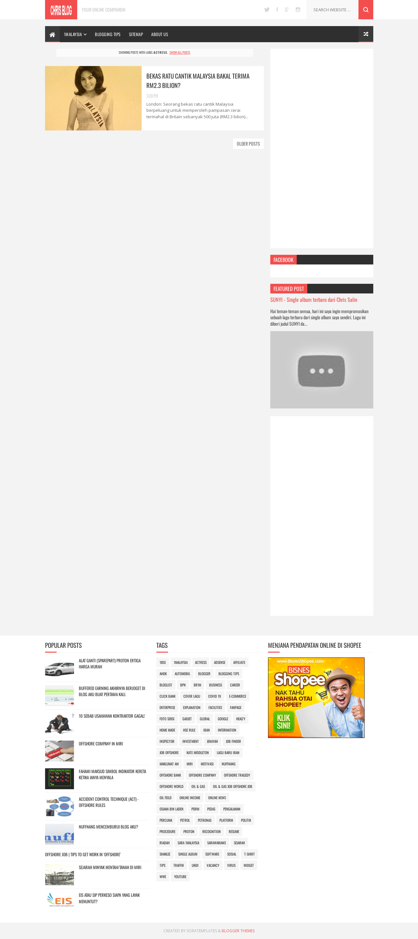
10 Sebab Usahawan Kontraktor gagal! (112, 716)
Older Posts (248, 143)
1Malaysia (73, 34)
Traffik (178, 865)
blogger (204, 673)
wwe (163, 876)
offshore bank (170, 775)
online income (190, 797)
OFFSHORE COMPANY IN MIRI (101, 743)
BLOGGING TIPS (108, 34)
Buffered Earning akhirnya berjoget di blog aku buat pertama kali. (112, 691)
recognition (211, 831)
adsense (219, 662)
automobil (182, 673)
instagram (298, 9)
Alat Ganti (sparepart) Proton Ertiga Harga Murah (110, 663)
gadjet (187, 718)
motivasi (207, 763)
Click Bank (167, 696)
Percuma (166, 820)
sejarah (239, 842)
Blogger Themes (238, 931)
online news (217, 797)
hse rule (189, 730)
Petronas (204, 820)
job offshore (169, 752)
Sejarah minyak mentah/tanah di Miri (110, 867)
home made (167, 730)
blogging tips (228, 673)
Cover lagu (191, 696)
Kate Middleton (198, 752)
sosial (231, 854)
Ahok (163, 673)
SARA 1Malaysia (188, 842)
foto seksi (167, 718)
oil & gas (198, 786)
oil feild (166, 797)
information (227, 730)
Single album (187, 854)
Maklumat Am (169, 763)
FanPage (235, 707)
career (235, 684)
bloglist (166, 684)
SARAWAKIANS (216, 842)
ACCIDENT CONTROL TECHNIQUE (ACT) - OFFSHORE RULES (109, 802)
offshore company (202, 775)
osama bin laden (171, 808)
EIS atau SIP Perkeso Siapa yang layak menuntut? (109, 898)
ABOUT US (159, 34)
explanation (191, 707)
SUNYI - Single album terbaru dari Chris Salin (313, 299)
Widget (249, 865)
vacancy (213, 865)
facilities (215, 707)
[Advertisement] (322, 148)
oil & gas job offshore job (232, 786)
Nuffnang (229, 763)
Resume (234, 831)
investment (190, 741)
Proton (188, 831)
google (287, 9)
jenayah (212, 741)
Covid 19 (214, 696)
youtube (180, 876)
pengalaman (231, 808)
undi (195, 865)
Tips (162, 865)
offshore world (171, 786)
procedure (167, 831)
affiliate (239, 662)
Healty (240, 718)
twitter (267, 9)
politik (246, 820)
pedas (211, 808)
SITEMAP (136, 34)
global (205, 718)
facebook (277, 9)
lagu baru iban (228, 752)
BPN (183, 684)
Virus (231, 865)
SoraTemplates (202, 931)
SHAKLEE (165, 854)
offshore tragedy (237, 775)
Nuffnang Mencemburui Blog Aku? (108, 826)
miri (190, 763)
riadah (165, 842)
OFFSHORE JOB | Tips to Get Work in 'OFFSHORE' (83, 854)
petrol (185, 820)
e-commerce (237, 696)
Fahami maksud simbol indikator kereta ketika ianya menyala (112, 774)
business (215, 684)
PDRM (195, 808)
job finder (233, 741)
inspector (167, 741)
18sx (163, 662)
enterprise (167, 707)
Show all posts (180, 52)
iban (206, 730)
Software (212, 854)
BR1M (197, 684)
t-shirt (249, 854)
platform (226, 820)
